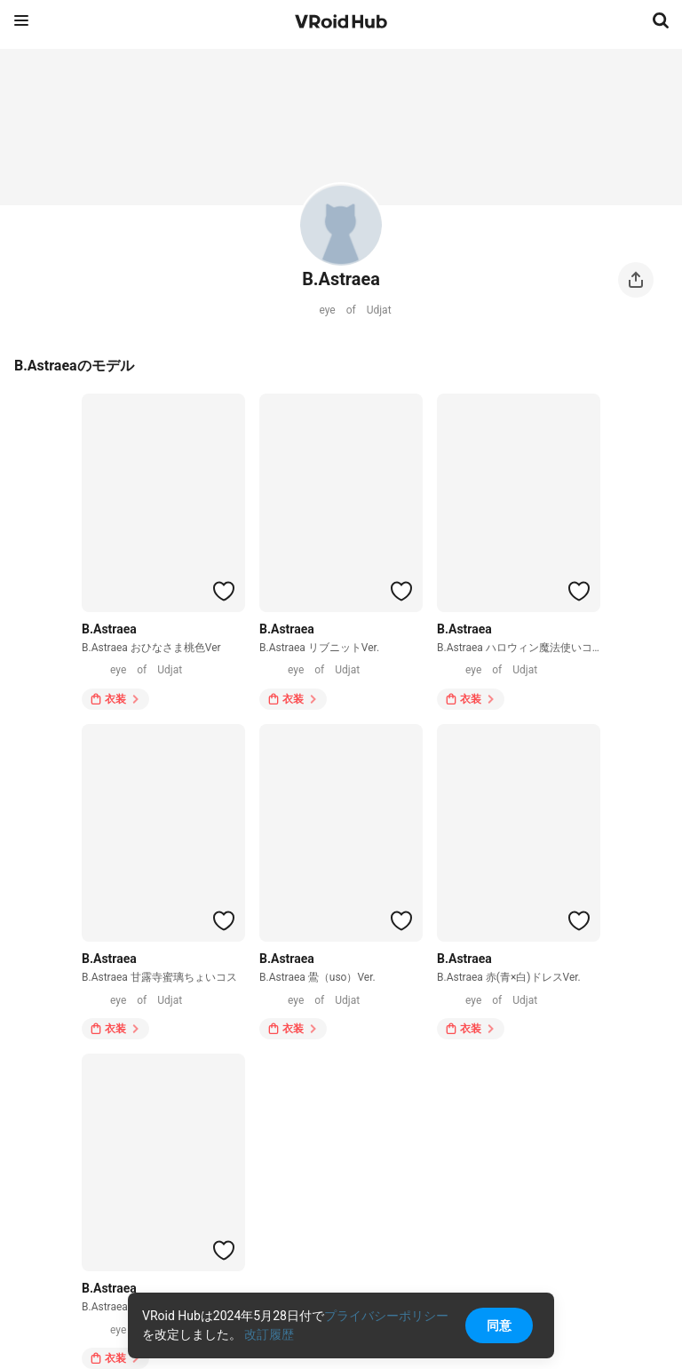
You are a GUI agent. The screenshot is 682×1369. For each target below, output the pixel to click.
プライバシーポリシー (386, 1316)
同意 (499, 1325)
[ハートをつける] (224, 591)
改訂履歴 (269, 1334)
